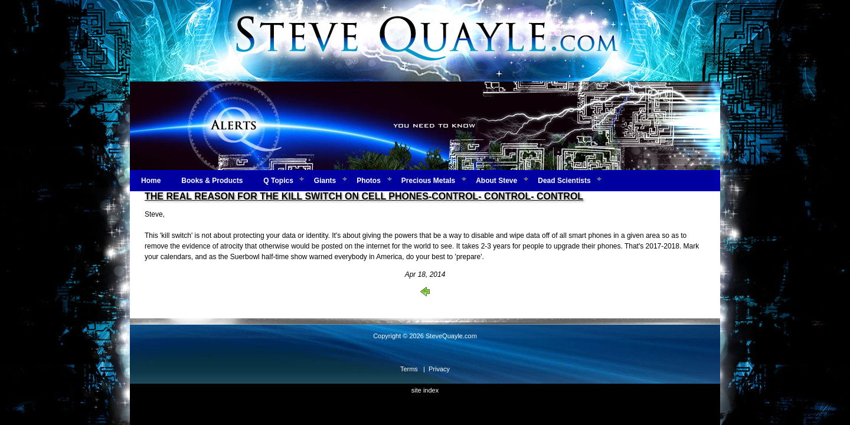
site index (425, 390)
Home (151, 180)
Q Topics (278, 180)
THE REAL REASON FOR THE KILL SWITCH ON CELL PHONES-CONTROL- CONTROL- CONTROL (364, 196)
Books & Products (212, 180)
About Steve (496, 180)
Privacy (439, 368)
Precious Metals (428, 180)
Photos (369, 180)
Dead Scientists (564, 180)
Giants (325, 180)
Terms (409, 368)
